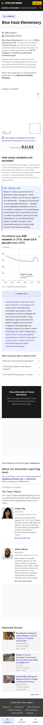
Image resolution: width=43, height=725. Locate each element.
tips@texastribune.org (12, 479)
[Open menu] (2, 3)
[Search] (40, 7)
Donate (30, 713)
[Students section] (7, 721)
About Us (7, 707)
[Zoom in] (38, 94)
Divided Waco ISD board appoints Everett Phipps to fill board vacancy (27, 679)
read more (31, 479)
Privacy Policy (17, 713)
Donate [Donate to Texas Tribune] (37, 3)
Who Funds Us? (34, 707)
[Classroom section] (21, 721)
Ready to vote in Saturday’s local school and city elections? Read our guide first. (27, 659)
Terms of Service (14, 710)
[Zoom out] (38, 97)
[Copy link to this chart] (39, 236)
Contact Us (19, 707)
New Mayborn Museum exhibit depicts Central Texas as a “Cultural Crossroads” (26, 637)
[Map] (21, 113)
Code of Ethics (31, 710)
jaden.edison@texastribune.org (26, 555)
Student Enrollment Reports (17, 287)
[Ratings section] (35, 721)
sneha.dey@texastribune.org (25, 515)
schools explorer (10, 8)
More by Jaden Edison (23, 581)
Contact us (35, 463)
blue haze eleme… (30, 8)
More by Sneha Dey (22, 538)
